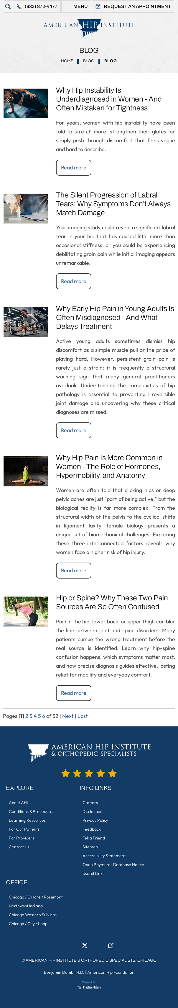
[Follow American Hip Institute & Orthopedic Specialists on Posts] (111, 947)
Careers (90, 802)
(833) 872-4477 (41, 6)
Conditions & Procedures (31, 811)
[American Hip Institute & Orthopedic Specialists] (89, 29)
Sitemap (90, 846)
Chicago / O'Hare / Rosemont (36, 897)
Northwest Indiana (26, 906)
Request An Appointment (137, 6)
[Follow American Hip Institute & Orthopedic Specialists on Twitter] (84, 947)
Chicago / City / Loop (28, 923)
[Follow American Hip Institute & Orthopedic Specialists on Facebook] (66, 947)
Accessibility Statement (104, 855)
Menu (80, 6)
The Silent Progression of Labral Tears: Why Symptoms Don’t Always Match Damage (113, 204)
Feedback (92, 829)
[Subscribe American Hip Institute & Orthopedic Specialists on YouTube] (102, 947)
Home (67, 60)
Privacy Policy (95, 820)
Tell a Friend (94, 838)
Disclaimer (92, 811)
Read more (73, 167)
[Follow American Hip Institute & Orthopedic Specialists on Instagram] (93, 947)
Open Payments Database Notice (113, 864)
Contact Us (19, 846)
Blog (88, 60)
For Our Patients (24, 829)
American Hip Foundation (110, 972)
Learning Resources (27, 820)
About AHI (18, 802)
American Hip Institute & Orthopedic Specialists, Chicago (91, 960)
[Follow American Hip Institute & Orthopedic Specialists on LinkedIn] (75, 947)
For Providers (21, 838)
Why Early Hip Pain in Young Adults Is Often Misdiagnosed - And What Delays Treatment (115, 317)
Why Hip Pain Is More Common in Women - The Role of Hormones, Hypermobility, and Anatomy (109, 466)
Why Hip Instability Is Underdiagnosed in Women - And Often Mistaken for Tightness (109, 99)
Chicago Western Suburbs (33, 914)
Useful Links (93, 873)
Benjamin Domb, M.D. (64, 972)
